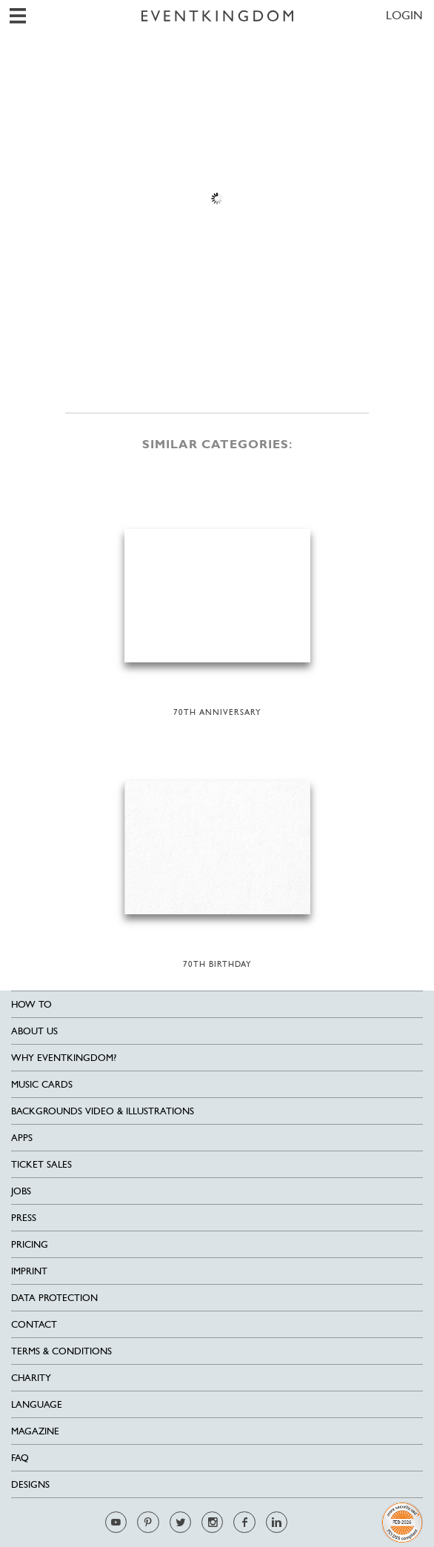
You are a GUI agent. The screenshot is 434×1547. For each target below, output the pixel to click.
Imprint (29, 1271)
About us (34, 1031)
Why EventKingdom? (63, 1057)
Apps (22, 1137)
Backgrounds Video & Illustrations (102, 1111)
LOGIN (404, 15)
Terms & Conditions (61, 1351)
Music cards (42, 1084)
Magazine (35, 1431)
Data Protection (54, 1297)
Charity (31, 1377)
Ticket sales (41, 1164)
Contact (34, 1324)
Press (23, 1217)
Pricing (29, 1244)
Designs (30, 1484)
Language (36, 1404)
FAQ (20, 1457)
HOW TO (31, 1004)
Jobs (21, 1191)
